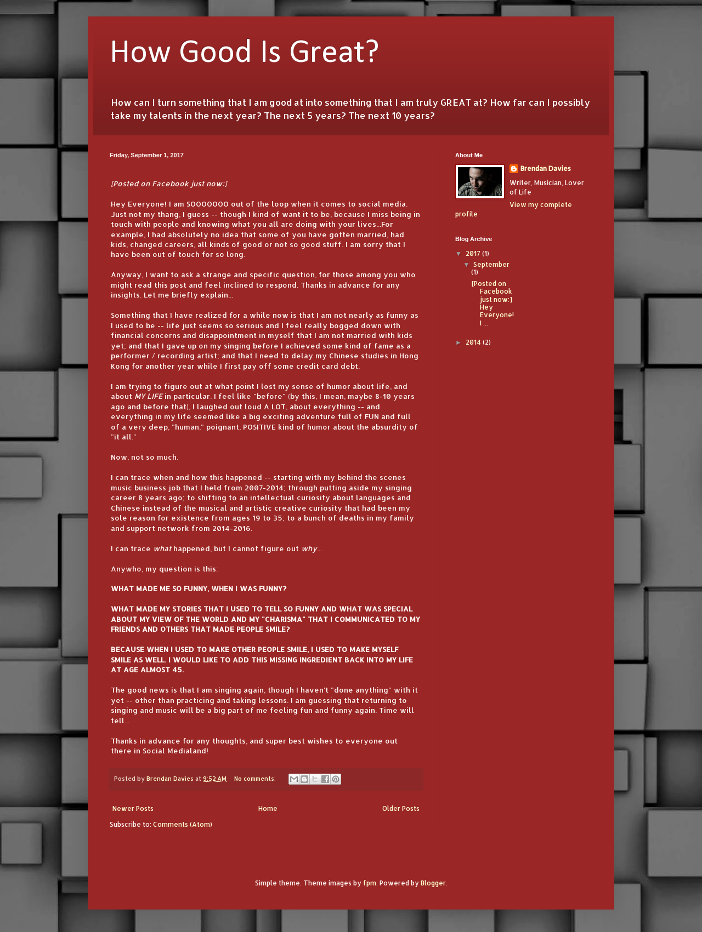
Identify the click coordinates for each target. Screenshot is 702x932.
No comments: (256, 778)
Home (268, 808)
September (491, 264)
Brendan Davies (545, 168)
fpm (369, 883)
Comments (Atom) (182, 824)
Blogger (433, 883)
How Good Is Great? (245, 53)
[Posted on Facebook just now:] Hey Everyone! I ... (493, 303)
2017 (474, 253)
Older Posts (401, 808)
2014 (474, 342)
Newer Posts (133, 808)
